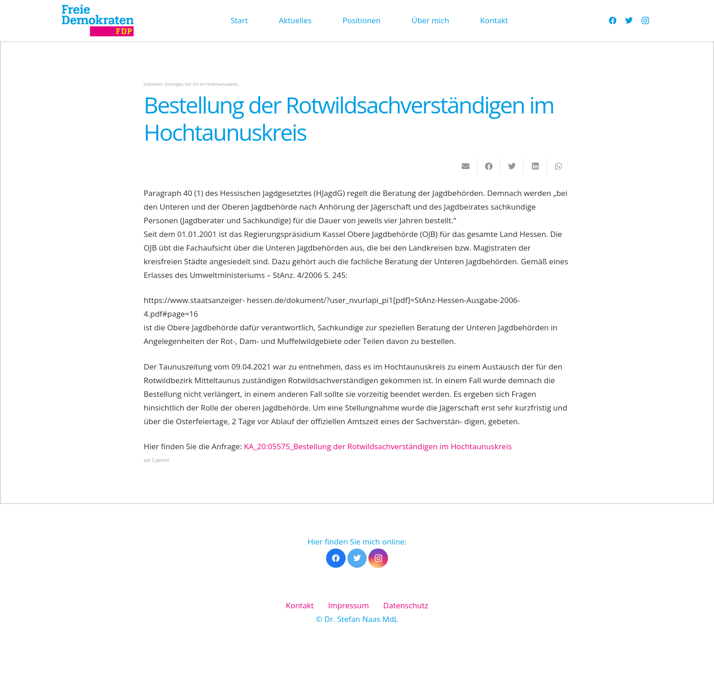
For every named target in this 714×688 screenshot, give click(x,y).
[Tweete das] (512, 166)
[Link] (97, 20)
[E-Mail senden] (465, 166)
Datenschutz (405, 605)
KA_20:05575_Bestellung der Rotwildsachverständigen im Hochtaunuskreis (378, 446)
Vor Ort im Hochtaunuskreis (211, 84)
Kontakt (300, 605)
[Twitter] (629, 20)
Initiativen (153, 84)
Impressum (348, 605)
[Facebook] (612, 20)
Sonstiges (174, 84)
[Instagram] (645, 20)
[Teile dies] (488, 166)
